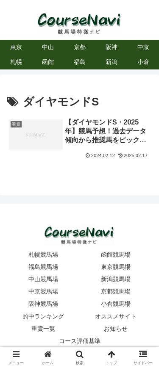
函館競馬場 (116, 254)
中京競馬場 (43, 291)
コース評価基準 (79, 341)
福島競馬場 (43, 266)
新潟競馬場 (116, 279)
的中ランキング (43, 316)
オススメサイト (116, 316)
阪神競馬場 (43, 303)
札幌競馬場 (43, 254)
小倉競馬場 (116, 303)
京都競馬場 (116, 291)
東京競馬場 (116, 266)
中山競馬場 (43, 279)
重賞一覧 (43, 328)
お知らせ (116, 328)
